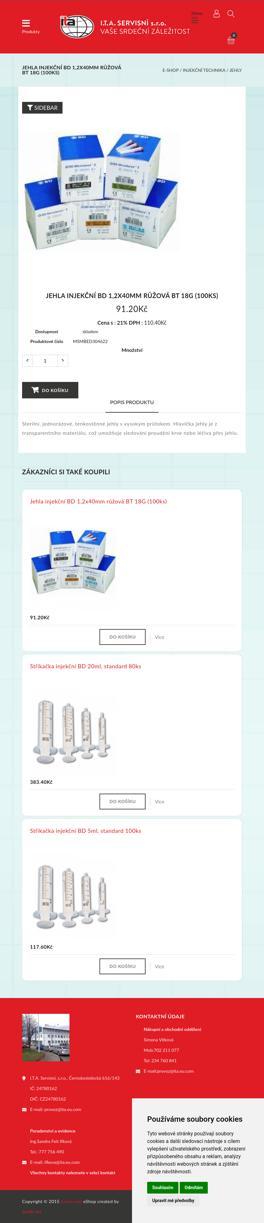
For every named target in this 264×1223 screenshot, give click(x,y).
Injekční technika (204, 70)
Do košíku (50, 390)
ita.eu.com (71, 1201)
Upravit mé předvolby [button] (173, 1200)
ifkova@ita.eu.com (62, 1162)
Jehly (235, 70)
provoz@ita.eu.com (63, 1109)
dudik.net (31, 1211)
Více (159, 637)
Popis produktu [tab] (132, 402)
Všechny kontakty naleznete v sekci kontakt (72, 1172)
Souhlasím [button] (162, 1187)
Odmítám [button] (194, 1187)
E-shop (170, 70)
